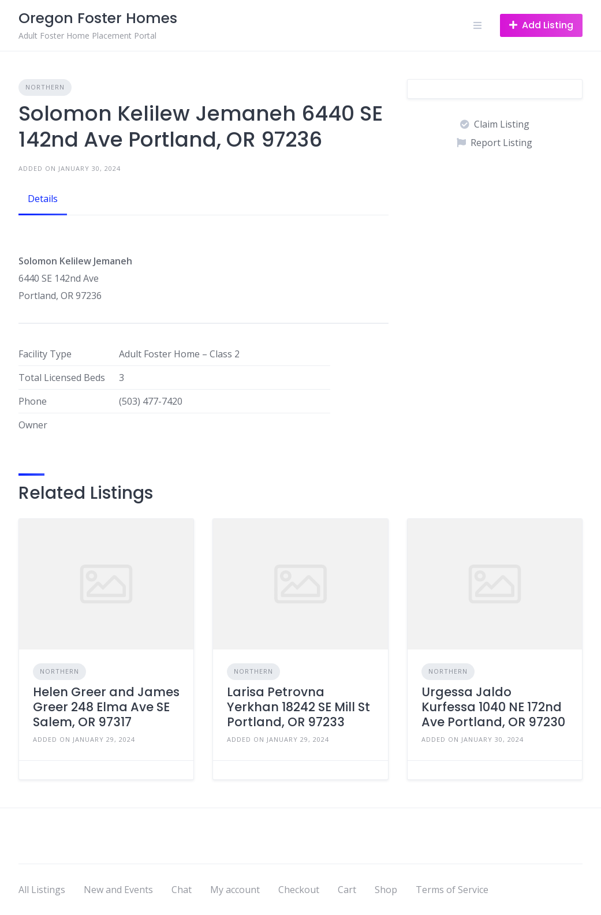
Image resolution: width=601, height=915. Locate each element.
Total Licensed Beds (61, 377)
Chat (181, 889)
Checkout (298, 889)
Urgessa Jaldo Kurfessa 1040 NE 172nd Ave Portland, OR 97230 (493, 707)
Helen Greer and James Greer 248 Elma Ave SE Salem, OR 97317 (106, 707)
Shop (386, 889)
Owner (32, 425)
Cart (347, 889)
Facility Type (45, 354)
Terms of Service (452, 889)
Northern (45, 87)
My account (235, 889)
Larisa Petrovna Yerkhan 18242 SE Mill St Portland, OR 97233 (298, 707)
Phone (32, 401)
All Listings (41, 889)
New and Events (118, 889)
